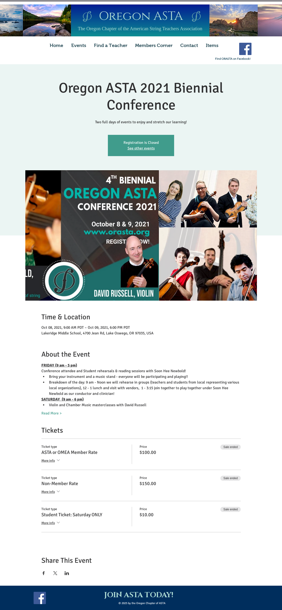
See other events (141, 148)
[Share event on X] (55, 573)
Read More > (51, 413)
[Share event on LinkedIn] (67, 573)
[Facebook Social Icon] (245, 49)
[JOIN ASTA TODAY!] (138, 595)
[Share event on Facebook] (43, 573)
